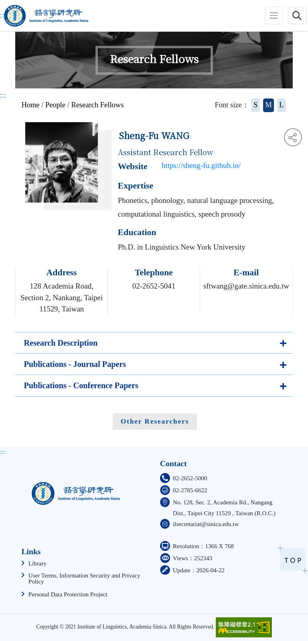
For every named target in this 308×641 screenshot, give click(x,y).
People (55, 105)
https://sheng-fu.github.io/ (201, 165)
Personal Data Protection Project (67, 595)
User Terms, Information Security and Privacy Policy (84, 579)
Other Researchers (155, 421)
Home (30, 105)
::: (3, 15)
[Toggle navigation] (274, 15)
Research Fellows (97, 105)
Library (37, 564)
